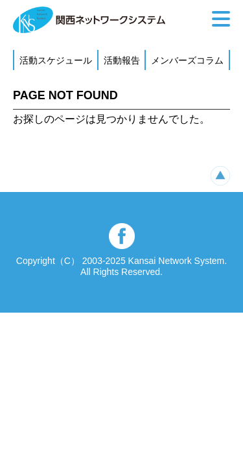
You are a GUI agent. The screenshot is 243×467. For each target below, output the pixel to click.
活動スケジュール (55, 60)
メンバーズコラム (187, 60)
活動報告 (122, 60)
